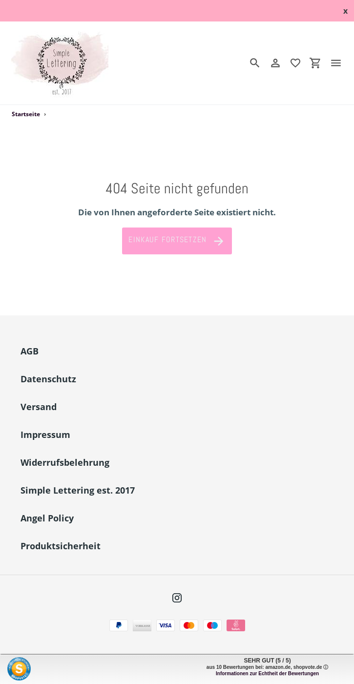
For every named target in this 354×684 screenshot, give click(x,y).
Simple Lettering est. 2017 (78, 490)
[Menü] (340, 63)
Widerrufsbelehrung (65, 462)
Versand (39, 407)
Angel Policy (47, 518)
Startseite (26, 114)
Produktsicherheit (61, 546)
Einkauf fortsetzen (176, 241)
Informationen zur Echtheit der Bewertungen (267, 673)
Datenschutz (48, 379)
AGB (30, 351)
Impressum (45, 434)
